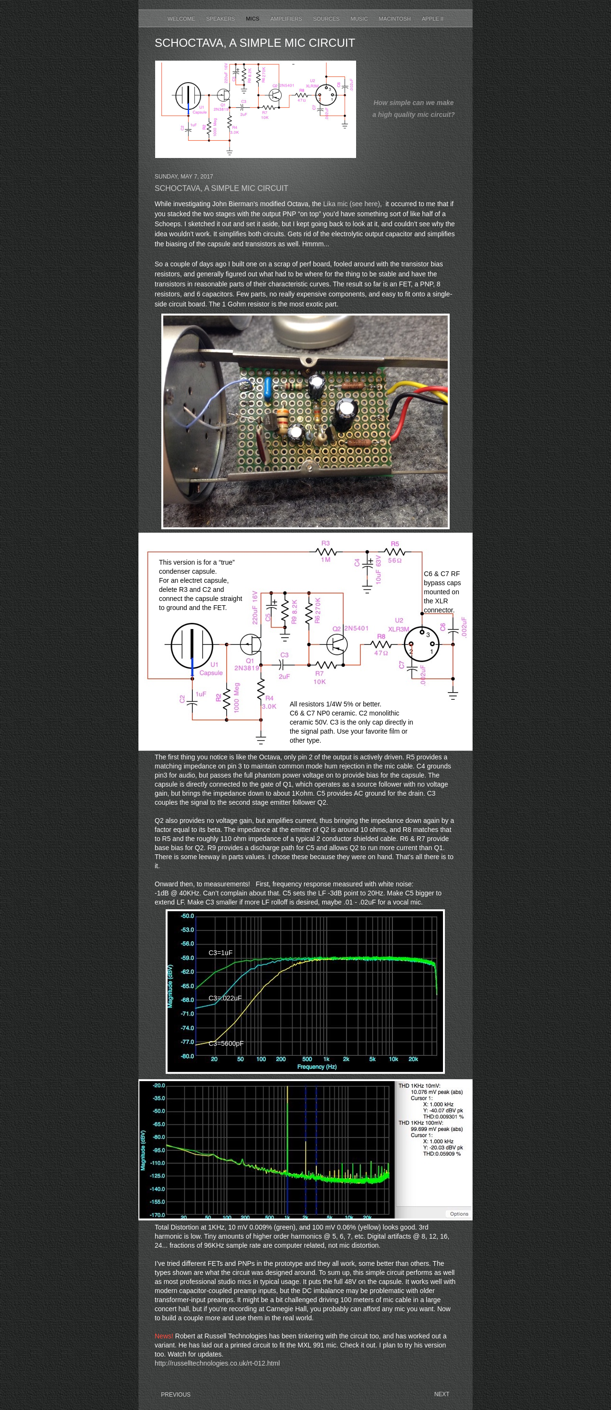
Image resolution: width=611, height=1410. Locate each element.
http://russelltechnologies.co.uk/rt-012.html (217, 1363)
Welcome (182, 18)
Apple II (432, 18)
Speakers (221, 18)
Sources (327, 18)
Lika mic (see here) (351, 204)
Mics (253, 18)
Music (359, 18)
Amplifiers (287, 18)
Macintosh (395, 18)
